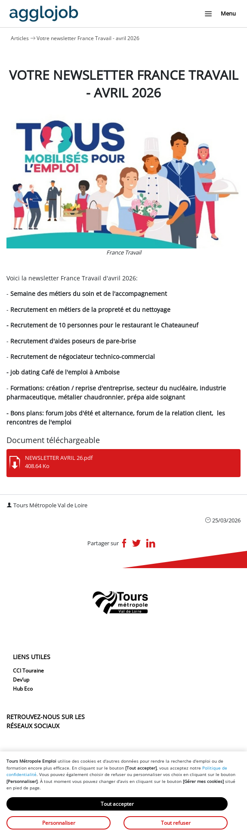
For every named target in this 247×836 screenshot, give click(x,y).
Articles (20, 38)
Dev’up (21, 679)
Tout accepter (117, 804)
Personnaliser (58, 823)
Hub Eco (23, 688)
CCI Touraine (28, 670)
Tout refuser (176, 823)
